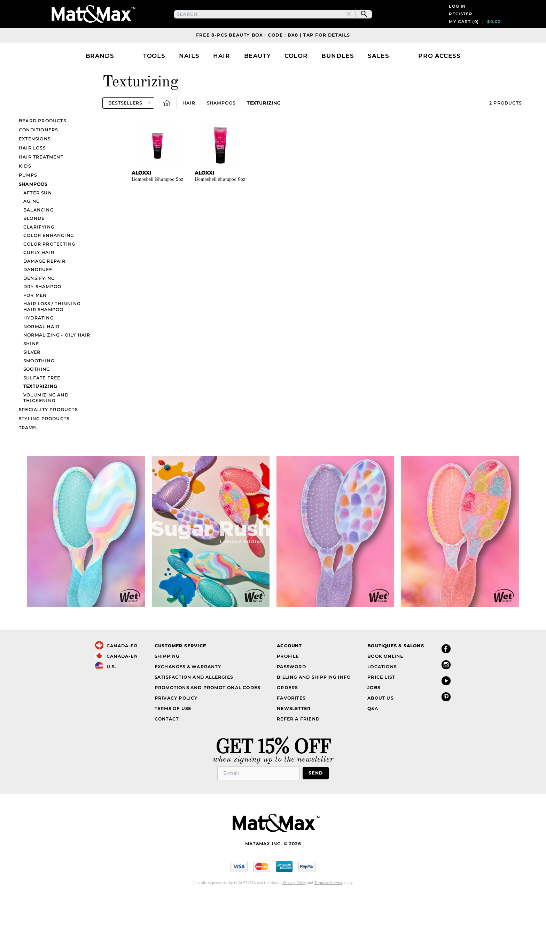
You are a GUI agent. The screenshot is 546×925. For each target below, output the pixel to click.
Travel (28, 455)
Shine (31, 371)
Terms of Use (173, 736)
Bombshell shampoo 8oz (220, 207)
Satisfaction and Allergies (194, 705)
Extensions (34, 166)
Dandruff (38, 297)
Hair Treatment (41, 184)
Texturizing (264, 130)
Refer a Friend (298, 746)
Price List (381, 705)
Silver (31, 380)
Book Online (385, 684)
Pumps (28, 203)
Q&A (372, 736)
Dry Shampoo (42, 314)
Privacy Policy (176, 726)
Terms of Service (328, 911)
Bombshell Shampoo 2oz (157, 207)
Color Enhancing (48, 263)
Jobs (373, 715)
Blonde (34, 246)
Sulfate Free (41, 405)
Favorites (291, 726)
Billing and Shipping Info (314, 705)
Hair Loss (32, 175)
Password (291, 694)
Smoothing (38, 388)
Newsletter (294, 736)
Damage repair (44, 289)
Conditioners (38, 157)
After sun (37, 220)
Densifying (39, 306)
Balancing (38, 237)
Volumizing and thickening (46, 425)
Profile (288, 684)
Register (460, 27)
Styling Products (44, 446)
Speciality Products (48, 437)
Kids (25, 193)
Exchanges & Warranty (188, 694)
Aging (31, 229)
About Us (380, 726)
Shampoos (221, 130)
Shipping (167, 684)
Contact (167, 746)
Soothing (36, 397)
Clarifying (38, 254)
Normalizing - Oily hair (57, 362)
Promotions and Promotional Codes (207, 715)
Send (316, 800)
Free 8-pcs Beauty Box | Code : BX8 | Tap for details (273, 62)
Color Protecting (49, 272)
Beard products (42, 148)
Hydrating (38, 345)
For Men (35, 323)
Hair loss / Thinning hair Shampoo (51, 334)
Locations (382, 694)
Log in (457, 20)
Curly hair (38, 280)
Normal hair (41, 354)
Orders (287, 715)
